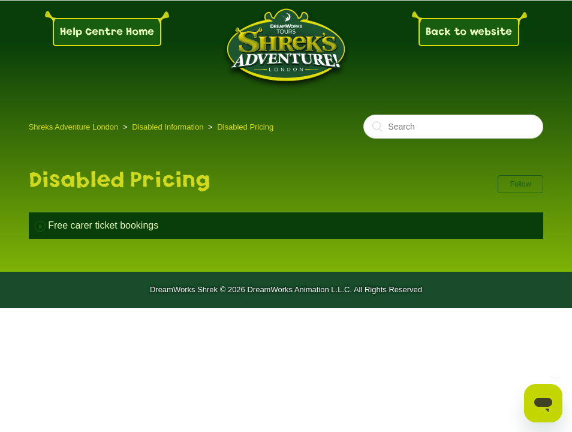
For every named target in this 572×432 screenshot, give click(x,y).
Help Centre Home (107, 31)
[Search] (453, 127)
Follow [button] (520, 184)
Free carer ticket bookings (103, 225)
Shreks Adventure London (74, 126)
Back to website (469, 31)
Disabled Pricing (245, 126)
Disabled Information (167, 126)
